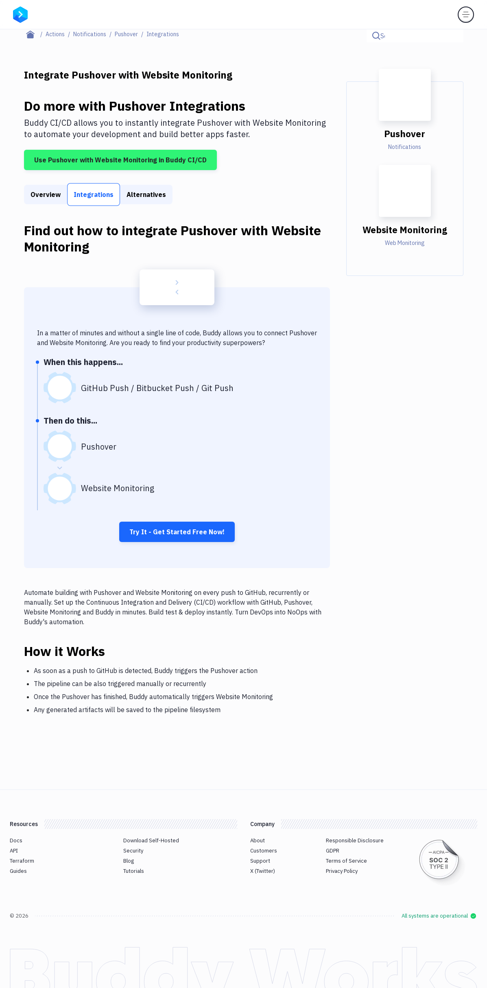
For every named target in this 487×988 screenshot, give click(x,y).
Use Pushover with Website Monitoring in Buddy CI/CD (120, 160)
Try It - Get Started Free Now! (177, 532)
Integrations (94, 194)
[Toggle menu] (466, 15)
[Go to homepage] (20, 14)
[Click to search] (453, 35)
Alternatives (146, 194)
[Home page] (35, 34)
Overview (46, 194)
